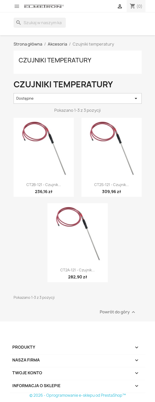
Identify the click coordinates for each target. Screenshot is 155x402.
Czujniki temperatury (55, 60)
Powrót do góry (118, 312)
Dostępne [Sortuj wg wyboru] (77, 98)
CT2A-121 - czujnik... (77, 270)
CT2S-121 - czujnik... (111, 184)
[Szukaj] (40, 23)
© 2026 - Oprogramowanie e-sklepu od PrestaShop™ (77, 395)
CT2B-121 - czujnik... (43, 184)
